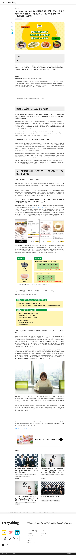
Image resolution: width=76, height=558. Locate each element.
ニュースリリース (32, 541)
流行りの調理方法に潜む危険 (25, 61)
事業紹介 (30, 543)
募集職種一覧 (43, 537)
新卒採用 (42, 539)
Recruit (42, 534)
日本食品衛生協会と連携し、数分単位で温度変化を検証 (31, 63)
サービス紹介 (31, 539)
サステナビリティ (32, 545)
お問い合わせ (3, 556)
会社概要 (30, 537)
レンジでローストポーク (37, 210)
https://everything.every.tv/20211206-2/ (26, 105)
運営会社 (14, 556)
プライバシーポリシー (9, 556)
